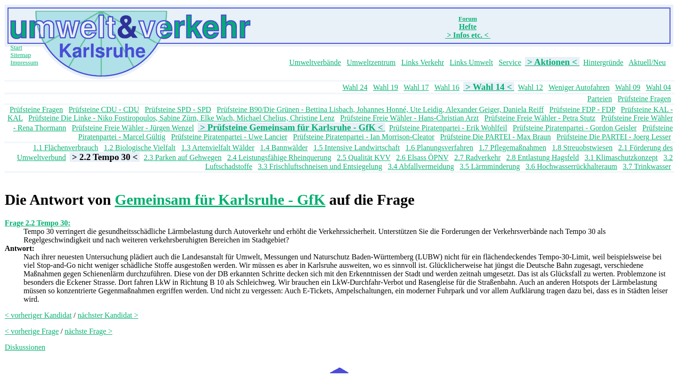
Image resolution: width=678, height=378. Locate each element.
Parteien (599, 99)
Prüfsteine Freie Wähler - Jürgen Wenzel (133, 128)
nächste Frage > (88, 331)
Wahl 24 (354, 87)
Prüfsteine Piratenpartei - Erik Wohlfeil (448, 128)
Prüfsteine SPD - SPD (178, 109)
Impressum (24, 62)
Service (510, 62)
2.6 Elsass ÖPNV (422, 157)
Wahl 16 (446, 87)
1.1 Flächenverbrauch (65, 148)
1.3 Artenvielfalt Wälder (218, 148)
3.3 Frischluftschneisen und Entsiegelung (320, 166)
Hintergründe (603, 62)
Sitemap (20, 54)
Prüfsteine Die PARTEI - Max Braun (495, 137)
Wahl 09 (627, 87)
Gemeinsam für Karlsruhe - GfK (220, 199)
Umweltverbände (315, 62)
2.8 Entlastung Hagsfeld (542, 157)
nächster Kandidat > (108, 315)
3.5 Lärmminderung (490, 166)
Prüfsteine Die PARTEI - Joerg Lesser (614, 137)
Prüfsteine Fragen (644, 99)
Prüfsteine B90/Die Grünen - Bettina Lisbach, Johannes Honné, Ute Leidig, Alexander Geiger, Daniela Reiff (380, 109)
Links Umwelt (471, 62)
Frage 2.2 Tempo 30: (38, 223)
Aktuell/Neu (647, 62)
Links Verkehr (422, 62)
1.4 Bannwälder (283, 148)
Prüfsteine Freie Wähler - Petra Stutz (540, 118)
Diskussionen (25, 347)
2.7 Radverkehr (477, 157)
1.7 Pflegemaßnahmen (512, 148)
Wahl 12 (530, 87)
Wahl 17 (416, 87)
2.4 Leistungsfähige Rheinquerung (279, 157)
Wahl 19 (385, 87)
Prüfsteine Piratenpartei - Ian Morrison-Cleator (363, 137)
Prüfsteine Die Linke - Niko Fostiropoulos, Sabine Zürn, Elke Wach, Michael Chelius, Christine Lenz (181, 118)
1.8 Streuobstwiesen (582, 148)
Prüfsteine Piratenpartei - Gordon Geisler (575, 128)
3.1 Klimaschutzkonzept (621, 157)
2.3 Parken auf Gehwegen (182, 157)
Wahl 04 (658, 87)
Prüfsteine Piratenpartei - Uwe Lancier (229, 137)
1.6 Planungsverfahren (439, 148)
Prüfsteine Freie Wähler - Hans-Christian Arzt (409, 118)
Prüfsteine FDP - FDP (582, 109)
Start (16, 47)
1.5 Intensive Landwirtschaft (357, 148)
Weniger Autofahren (579, 87)
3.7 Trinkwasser (647, 166)
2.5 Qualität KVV (363, 157)
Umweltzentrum (371, 62)
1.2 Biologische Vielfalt (140, 148)
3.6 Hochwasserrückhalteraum (571, 166)
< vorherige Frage (32, 331)
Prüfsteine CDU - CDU (104, 109)
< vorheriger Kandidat (38, 315)
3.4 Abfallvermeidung (421, 166)
